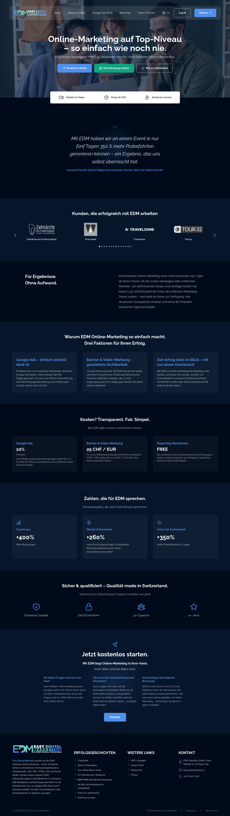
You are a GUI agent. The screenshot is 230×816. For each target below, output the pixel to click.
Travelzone (83, 760)
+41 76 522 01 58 (191, 776)
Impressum (191, 810)
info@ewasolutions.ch (193, 770)
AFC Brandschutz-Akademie (91, 775)
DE (168, 13)
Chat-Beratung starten (114, 68)
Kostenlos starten (74, 68)
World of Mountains (87, 765)
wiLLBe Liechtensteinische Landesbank (90, 786)
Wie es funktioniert (154, 68)
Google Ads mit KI (102, 12)
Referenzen (136, 770)
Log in (182, 12)
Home (57, 12)
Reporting (125, 12)
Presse (134, 775)
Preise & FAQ (137, 765)
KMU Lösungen (138, 760)
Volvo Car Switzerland (88, 793)
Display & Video (76, 12)
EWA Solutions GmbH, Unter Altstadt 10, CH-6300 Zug (197, 762)
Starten (205, 12)
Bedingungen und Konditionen (162, 810)
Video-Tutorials (146, 12)
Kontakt (115, 717)
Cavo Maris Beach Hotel (89, 770)
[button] (99, 246)
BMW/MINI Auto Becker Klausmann (95, 780)
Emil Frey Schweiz (86, 798)
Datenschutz (211, 810)
